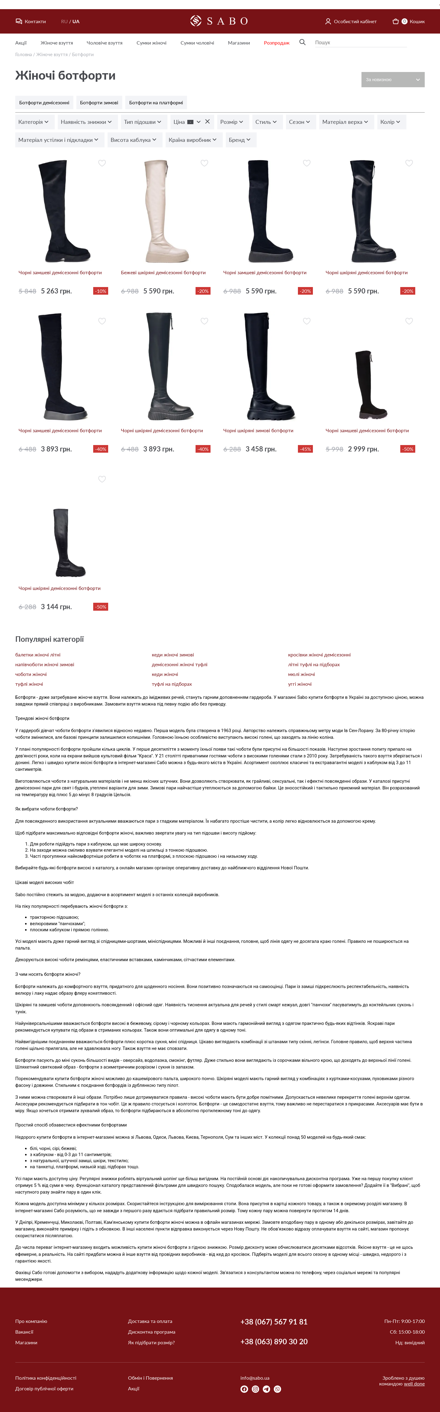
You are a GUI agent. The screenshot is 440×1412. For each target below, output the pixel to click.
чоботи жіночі (31, 674)
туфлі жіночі (29, 684)
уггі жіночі (300, 684)
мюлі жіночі (301, 674)
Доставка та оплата (150, 1321)
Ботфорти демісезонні (44, 102)
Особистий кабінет (350, 21)
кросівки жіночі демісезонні (319, 654)
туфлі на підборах (172, 684)
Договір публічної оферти (44, 1388)
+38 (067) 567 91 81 (274, 1321)
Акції (21, 42)
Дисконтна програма (151, 1332)
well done (414, 1383)
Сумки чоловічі (197, 42)
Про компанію (31, 1321)
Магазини (239, 42)
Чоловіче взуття (105, 42)
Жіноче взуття (57, 42)
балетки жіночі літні (38, 654)
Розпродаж (277, 42)
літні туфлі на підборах (314, 664)
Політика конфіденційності (45, 1378)
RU (64, 21)
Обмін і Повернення (150, 1378)
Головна (23, 54)
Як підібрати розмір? (151, 1342)
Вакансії (24, 1332)
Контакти (30, 21)
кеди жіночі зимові (173, 654)
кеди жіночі (165, 674)
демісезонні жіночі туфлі (179, 664)
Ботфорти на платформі (156, 102)
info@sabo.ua (255, 1378)
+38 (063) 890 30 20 (274, 1341)
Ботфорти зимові (99, 102)
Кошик (408, 21)
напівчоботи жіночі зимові (44, 664)
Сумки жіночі (152, 42)
